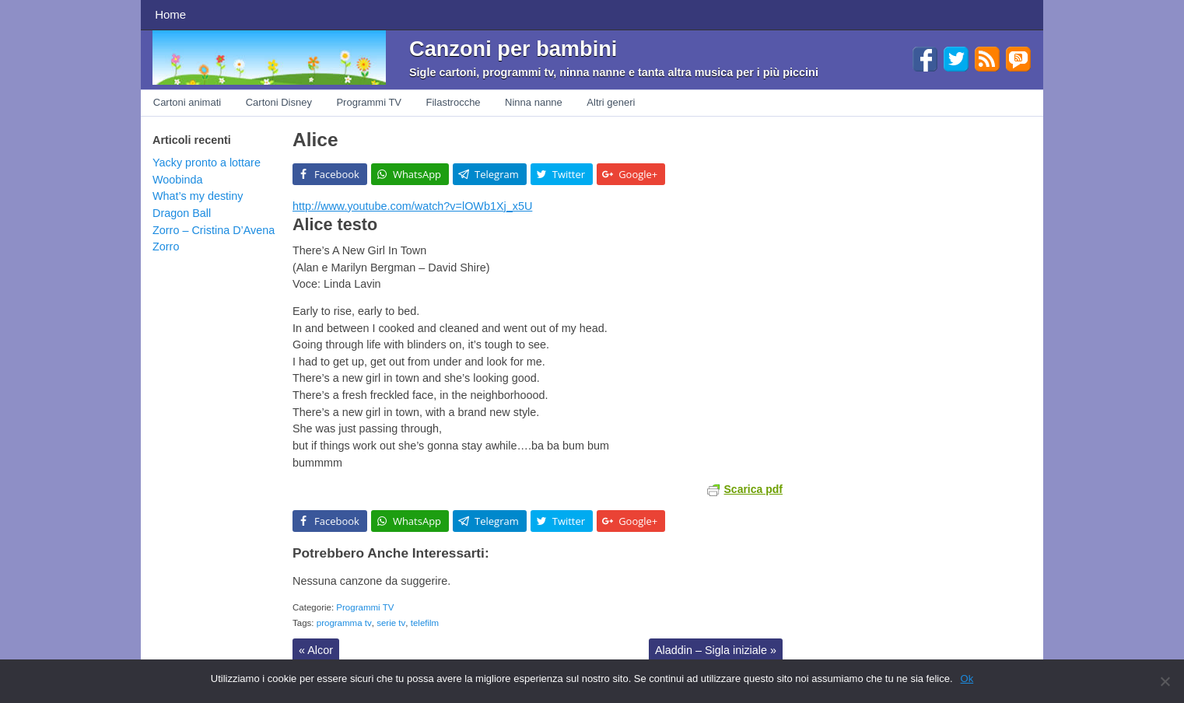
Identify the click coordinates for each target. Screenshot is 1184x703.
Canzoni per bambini (513, 49)
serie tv (391, 623)
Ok (967, 678)
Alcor (316, 650)
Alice (315, 139)
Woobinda (177, 179)
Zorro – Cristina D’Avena (213, 230)
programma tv (344, 623)
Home (170, 14)
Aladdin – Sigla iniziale (715, 650)
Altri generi (611, 102)
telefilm (425, 623)
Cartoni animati (187, 102)
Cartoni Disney (279, 102)
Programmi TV (368, 102)
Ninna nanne (533, 102)
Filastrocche (453, 102)
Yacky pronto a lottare (206, 162)
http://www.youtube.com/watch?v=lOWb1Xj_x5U (412, 206)
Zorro (165, 246)
